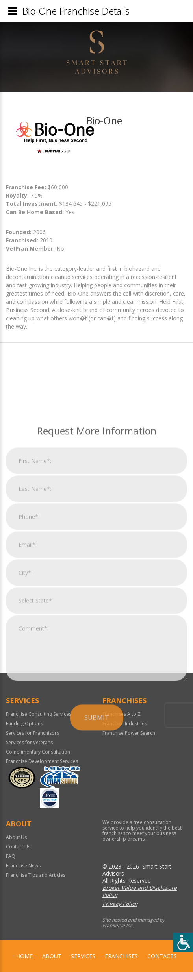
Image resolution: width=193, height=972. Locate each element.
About (51, 956)
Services (83, 956)
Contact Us (18, 846)
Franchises (121, 956)
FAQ (10, 856)
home (24, 956)
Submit (96, 806)
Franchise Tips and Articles (35, 875)
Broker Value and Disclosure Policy (139, 891)
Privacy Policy (119, 903)
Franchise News (23, 865)
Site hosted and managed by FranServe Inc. (133, 923)
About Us (16, 837)
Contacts (162, 956)
